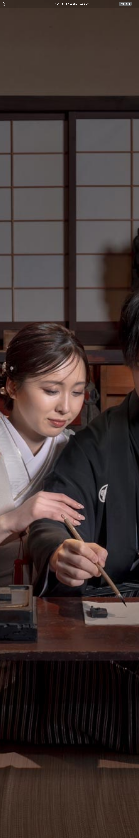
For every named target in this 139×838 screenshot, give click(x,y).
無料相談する (125, 4)
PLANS (59, 4)
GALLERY (71, 4)
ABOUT (84, 4)
